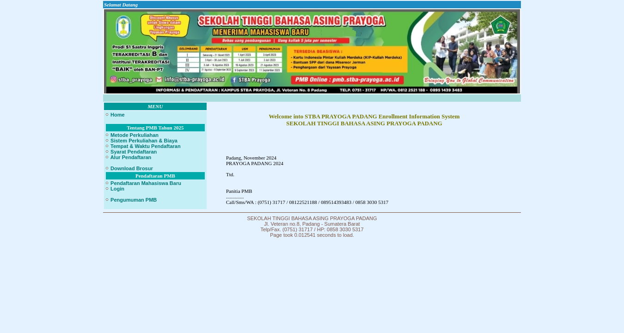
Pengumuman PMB (131, 200)
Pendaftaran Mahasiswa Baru (143, 183)
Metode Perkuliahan (132, 135)
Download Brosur (129, 168)
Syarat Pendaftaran (131, 151)
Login (114, 188)
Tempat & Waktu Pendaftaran (143, 146)
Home (115, 114)
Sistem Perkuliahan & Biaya (141, 140)
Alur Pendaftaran (128, 157)
